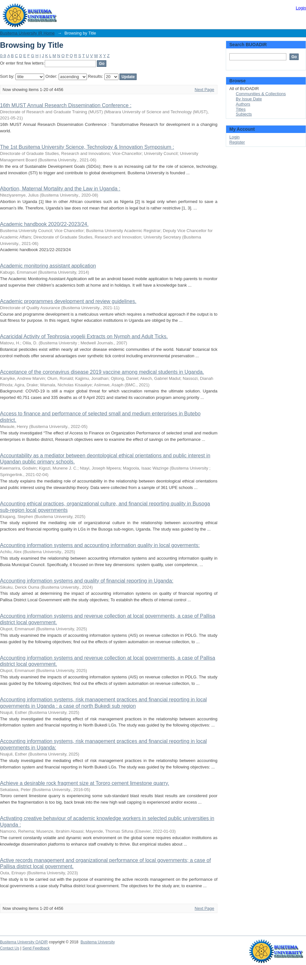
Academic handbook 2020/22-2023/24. (44, 224)
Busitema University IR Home (27, 33)
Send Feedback (36, 948)
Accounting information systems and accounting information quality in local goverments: (100, 545)
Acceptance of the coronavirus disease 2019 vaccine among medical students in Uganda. (102, 372)
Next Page (204, 89)
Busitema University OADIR (24, 942)
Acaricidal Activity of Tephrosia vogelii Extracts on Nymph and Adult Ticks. (84, 336)
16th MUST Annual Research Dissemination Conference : (65, 105)
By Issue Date (249, 98)
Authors (243, 104)
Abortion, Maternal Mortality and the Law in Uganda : (60, 188)
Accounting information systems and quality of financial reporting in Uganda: (86, 581)
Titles (241, 109)
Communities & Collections (261, 93)
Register (237, 142)
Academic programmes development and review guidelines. (68, 301)
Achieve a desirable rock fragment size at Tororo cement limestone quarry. (84, 783)
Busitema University (98, 942)
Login (301, 7)
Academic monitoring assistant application (48, 266)
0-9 (3, 55)
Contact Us (9, 948)
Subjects (244, 114)
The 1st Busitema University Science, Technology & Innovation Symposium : (87, 147)
